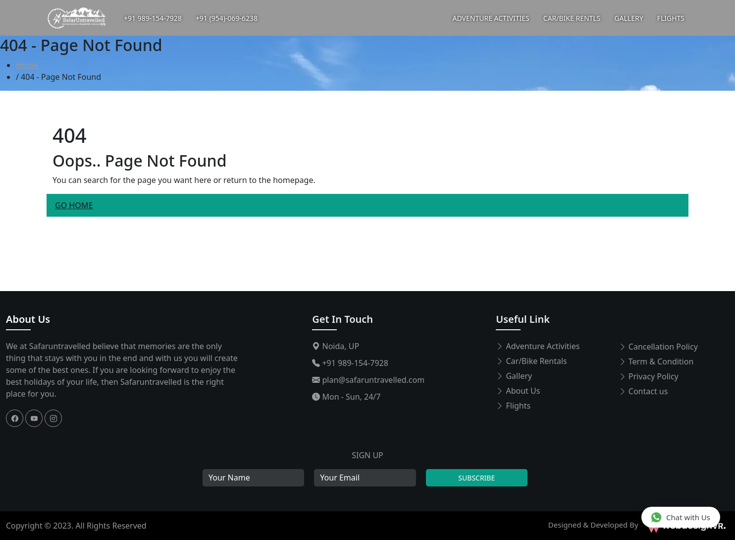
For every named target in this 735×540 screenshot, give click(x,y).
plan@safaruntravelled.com (368, 379)
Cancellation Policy (658, 346)
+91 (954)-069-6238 (227, 18)
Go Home (74, 205)
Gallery (514, 375)
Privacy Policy (649, 376)
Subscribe (476, 477)
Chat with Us (680, 517)
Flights (513, 405)
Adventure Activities (537, 346)
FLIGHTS (670, 18)
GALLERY (628, 18)
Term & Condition (656, 361)
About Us (28, 319)
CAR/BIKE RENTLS (572, 18)
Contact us (643, 391)
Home (27, 65)
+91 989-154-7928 (153, 18)
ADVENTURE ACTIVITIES (491, 18)
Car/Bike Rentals (531, 361)
